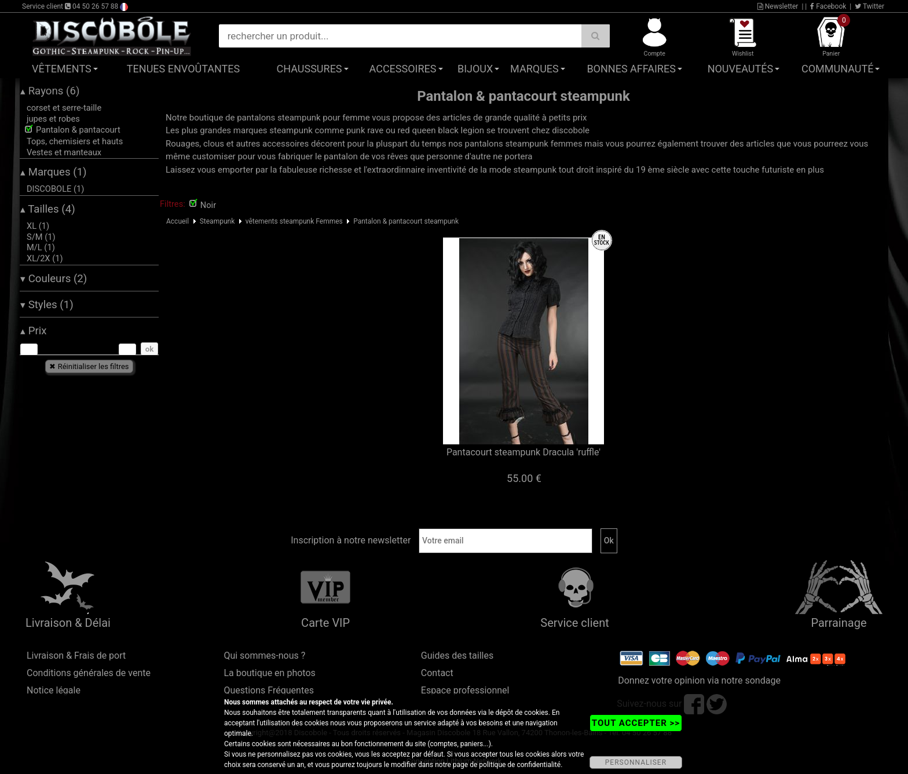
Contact (437, 672)
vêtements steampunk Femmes (294, 221)
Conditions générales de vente (89, 672)
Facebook (828, 6)
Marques (534, 69)
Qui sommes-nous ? (264, 655)
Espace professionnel (465, 690)
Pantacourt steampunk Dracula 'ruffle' (523, 452)
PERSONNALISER (636, 762)
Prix (33, 330)
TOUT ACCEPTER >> (636, 723)
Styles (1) (47, 304)
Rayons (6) (49, 91)
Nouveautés (741, 69)
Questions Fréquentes (269, 690)
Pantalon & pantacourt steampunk (406, 221)
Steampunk (217, 221)
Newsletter (778, 6)
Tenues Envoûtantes (183, 69)
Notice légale (53, 690)
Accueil (177, 221)
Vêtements (61, 69)
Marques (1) (53, 172)
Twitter (869, 6)
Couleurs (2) (53, 278)
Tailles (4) (47, 209)
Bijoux (475, 69)
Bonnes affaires (631, 69)
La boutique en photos (269, 672)
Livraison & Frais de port (76, 655)
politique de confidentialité (520, 765)
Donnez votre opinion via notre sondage (699, 680)
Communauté (837, 69)
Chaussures (309, 69)
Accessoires (403, 69)
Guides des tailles (457, 655)
